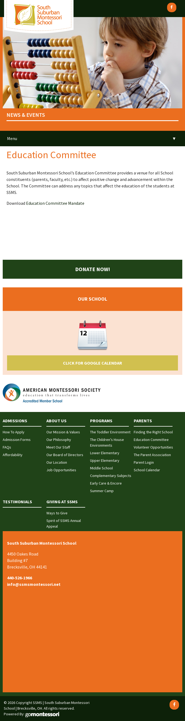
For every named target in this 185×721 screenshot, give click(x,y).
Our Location (56, 462)
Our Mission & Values (63, 432)
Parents (143, 420)
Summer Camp (102, 490)
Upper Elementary (104, 460)
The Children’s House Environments (107, 442)
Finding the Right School (153, 432)
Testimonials (17, 501)
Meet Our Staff (58, 447)
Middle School (101, 468)
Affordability (13, 454)
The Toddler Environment (110, 432)
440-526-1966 (19, 577)
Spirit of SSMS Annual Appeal (63, 523)
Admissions (15, 420)
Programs (101, 420)
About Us (56, 420)
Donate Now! (92, 269)
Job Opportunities (61, 469)
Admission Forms (17, 439)
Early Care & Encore (106, 483)
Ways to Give (57, 513)
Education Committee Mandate (55, 203)
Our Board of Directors (64, 454)
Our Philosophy (58, 439)
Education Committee (151, 439)
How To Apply (13, 432)
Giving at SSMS (62, 501)
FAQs (7, 447)
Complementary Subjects (110, 475)
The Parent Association (152, 454)
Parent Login (144, 462)
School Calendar (147, 469)
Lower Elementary (104, 452)
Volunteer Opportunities (153, 447)
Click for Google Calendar (92, 363)
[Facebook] (171, 7)
